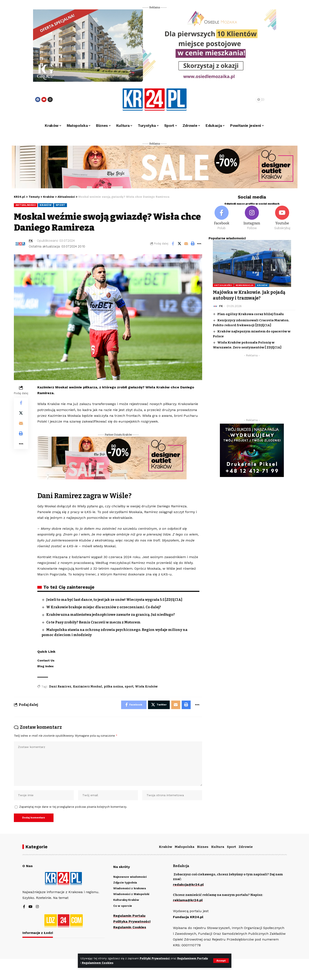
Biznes (202, 847)
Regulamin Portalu (129, 916)
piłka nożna (113, 686)
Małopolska (184, 847)
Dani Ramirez (60, 686)
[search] (240, 99)
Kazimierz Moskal (87, 686)
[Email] (186, 243)
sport (129, 686)
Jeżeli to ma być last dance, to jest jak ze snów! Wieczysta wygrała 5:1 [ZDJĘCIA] (114, 600)
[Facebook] (222, 218)
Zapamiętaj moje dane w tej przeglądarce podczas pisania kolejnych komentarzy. (73, 807)
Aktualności (26, 204)
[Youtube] (282, 218)
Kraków (45, 204)
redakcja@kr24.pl (188, 884)
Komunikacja (245, 285)
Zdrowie (246, 847)
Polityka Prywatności (131, 921)
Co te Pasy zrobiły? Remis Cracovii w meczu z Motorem (93, 622)
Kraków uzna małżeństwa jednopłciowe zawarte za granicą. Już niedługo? (111, 615)
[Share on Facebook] (173, 243)
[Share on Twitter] (179, 243)
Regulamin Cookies (129, 927)
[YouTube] (30, 907)
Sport (60, 204)
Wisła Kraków (146, 686)
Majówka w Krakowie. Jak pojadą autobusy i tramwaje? (249, 295)
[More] (199, 243)
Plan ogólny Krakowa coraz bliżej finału (250, 314)
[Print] (193, 243)
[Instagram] (252, 218)
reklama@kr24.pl (188, 900)
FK (31, 241)
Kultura (217, 847)
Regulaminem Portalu (192, 958)
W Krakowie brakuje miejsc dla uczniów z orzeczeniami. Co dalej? (104, 607)
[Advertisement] (252, 389)
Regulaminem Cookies (97, 962)
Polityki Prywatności (155, 958)
